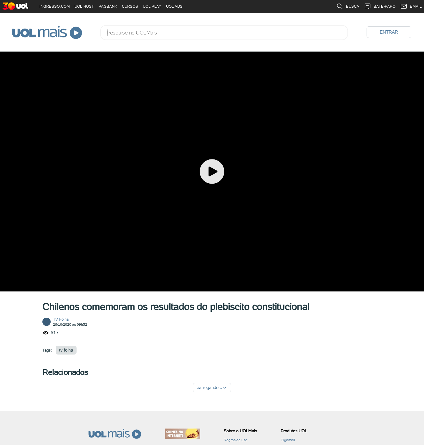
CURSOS (130, 6)
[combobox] (224, 32)
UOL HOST (84, 6)
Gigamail (288, 440)
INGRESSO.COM (54, 6)
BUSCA (347, 6)
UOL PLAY (152, 6)
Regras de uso (235, 440)
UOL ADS (174, 6)
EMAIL (411, 6)
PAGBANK (108, 6)
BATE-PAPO (379, 6)
